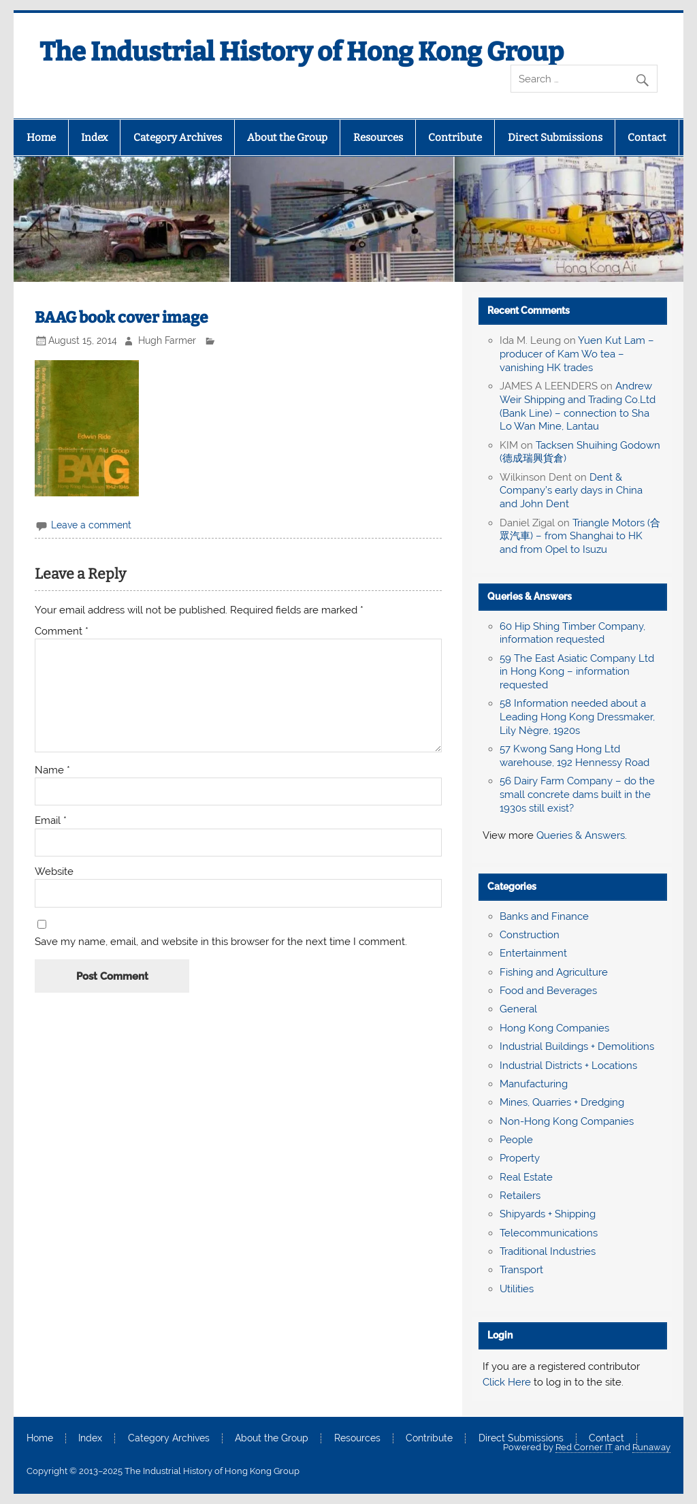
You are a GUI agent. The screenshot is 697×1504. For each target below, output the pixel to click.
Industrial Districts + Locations (568, 1065)
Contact (647, 137)
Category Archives (177, 137)
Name (52, 770)
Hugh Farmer (167, 340)
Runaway (651, 1447)
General (518, 1009)
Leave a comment (91, 524)
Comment (61, 631)
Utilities (517, 1289)
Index (94, 137)
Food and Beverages (548, 991)
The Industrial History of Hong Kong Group (301, 51)
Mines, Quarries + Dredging (562, 1102)
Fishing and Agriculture (554, 972)
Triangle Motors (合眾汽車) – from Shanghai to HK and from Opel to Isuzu (580, 536)
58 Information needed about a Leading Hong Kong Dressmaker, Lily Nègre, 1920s (577, 717)
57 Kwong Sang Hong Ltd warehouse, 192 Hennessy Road (574, 756)
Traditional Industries (548, 1251)
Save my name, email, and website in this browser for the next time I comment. (221, 942)
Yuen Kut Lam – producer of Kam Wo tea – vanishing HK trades (577, 354)
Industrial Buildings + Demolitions (577, 1046)
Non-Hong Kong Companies (567, 1121)
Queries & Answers (529, 596)
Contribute (455, 137)
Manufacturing (534, 1084)
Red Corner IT (584, 1447)
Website (54, 872)
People (516, 1140)
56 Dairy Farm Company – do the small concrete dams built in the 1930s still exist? (577, 794)
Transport (521, 1270)
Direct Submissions (555, 137)
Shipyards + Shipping (548, 1214)
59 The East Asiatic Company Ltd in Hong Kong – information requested (577, 672)
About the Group (287, 137)
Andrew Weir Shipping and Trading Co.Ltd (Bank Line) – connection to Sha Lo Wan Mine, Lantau (577, 406)
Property (520, 1158)
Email (51, 821)
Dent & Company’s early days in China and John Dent (571, 491)
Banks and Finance (544, 916)
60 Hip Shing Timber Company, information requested (572, 633)
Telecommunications (549, 1233)
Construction (530, 935)
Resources (378, 137)
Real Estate (526, 1177)
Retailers (520, 1195)
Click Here (507, 1382)
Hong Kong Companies (554, 1028)
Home (41, 137)
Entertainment (533, 953)
